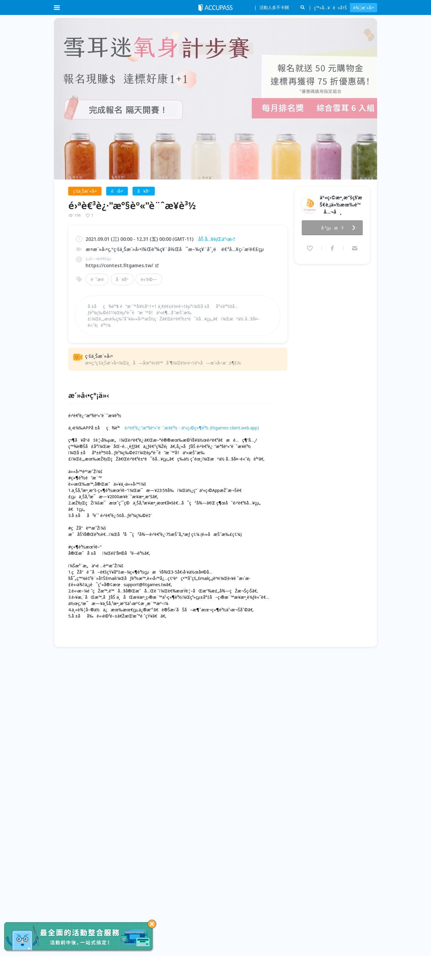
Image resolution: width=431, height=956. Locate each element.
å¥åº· (122, 279)
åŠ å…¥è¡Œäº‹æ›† (216, 239)
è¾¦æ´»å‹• (363, 7)
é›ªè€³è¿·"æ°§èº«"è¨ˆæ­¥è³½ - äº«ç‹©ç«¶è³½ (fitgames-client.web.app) (192, 428)
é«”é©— (149, 279)
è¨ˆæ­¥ (97, 279)
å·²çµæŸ (340, 227)
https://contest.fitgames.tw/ (122, 265)
